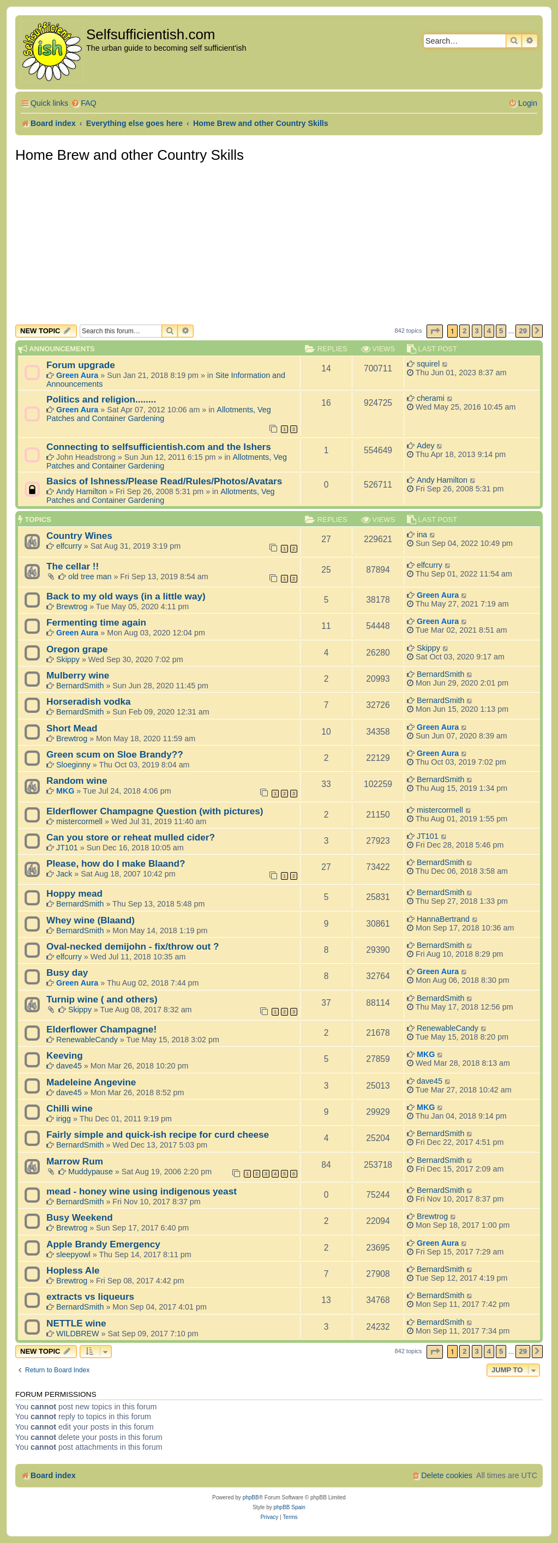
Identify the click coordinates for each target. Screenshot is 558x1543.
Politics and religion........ (101, 399)
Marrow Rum (74, 1161)
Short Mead (71, 728)
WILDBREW (77, 1333)
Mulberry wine (77, 675)
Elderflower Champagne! (101, 1029)
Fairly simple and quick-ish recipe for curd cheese (157, 1134)
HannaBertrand (443, 919)
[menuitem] (84, 103)
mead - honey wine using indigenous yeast (141, 1191)
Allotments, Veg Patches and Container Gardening (158, 414)
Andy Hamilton (81, 491)
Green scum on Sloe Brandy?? (114, 754)
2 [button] (464, 331)
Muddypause (90, 1171)
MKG (65, 790)
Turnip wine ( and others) (102, 999)
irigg (63, 1118)
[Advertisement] (279, 242)
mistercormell (79, 821)
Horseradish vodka (88, 701)
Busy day (67, 972)
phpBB (251, 1497)
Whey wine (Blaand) (90, 920)
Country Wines (79, 535)
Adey (426, 445)
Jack (64, 873)
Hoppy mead (74, 893)
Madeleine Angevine (91, 1082)
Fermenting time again (96, 622)
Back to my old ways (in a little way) (126, 596)
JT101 (67, 847)
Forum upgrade (80, 364)
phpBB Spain (289, 1507)
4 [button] (489, 331)
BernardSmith (80, 685)
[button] (435, 331)
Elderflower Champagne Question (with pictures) (154, 811)
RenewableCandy (87, 1039)
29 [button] (522, 331)
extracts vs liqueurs (90, 1296)
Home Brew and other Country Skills (129, 155)
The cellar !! (72, 566)
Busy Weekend (79, 1217)
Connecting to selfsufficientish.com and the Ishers (158, 446)
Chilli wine (69, 1108)
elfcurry (69, 546)
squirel (428, 363)
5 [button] (501, 331)
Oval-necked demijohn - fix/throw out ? (132, 946)
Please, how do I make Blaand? (115, 863)
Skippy (68, 659)
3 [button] (477, 331)
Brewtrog (71, 606)
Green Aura (77, 375)
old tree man (89, 576)
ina (422, 534)
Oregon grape (77, 649)
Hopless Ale (73, 1270)
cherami (431, 398)
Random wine (76, 780)
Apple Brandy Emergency (103, 1244)
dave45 (69, 1065)
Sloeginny (73, 764)
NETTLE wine (76, 1323)
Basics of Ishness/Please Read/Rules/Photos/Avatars (164, 481)
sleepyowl (73, 1254)
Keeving (64, 1055)
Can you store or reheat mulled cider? (130, 837)
